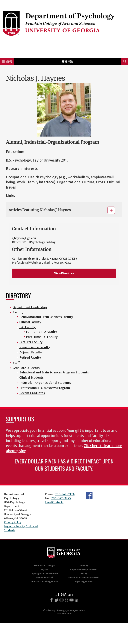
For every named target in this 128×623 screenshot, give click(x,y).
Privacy (83, 573)
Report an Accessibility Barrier (83, 577)
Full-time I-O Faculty (41, 332)
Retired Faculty (30, 357)
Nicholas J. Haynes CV (49, 258)
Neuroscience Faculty (34, 347)
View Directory (64, 273)
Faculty (18, 312)
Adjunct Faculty (30, 352)
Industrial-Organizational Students (45, 383)
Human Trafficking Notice (44, 581)
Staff (16, 363)
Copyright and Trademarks (44, 573)
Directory (83, 565)
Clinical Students (31, 377)
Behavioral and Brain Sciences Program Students (54, 372)
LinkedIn (47, 262)
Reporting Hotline (83, 581)
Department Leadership (30, 307)
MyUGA (44, 569)
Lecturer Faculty (30, 342)
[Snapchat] (66, 600)
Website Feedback (45, 577)
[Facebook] (52, 600)
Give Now (67, 61)
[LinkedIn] (76, 600)
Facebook (89, 495)
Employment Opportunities (83, 569)
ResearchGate (62, 262)
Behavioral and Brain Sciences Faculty (46, 317)
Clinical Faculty (30, 322)
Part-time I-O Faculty (42, 337)
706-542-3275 (61, 498)
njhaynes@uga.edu (24, 238)
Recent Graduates (32, 393)
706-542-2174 (64, 494)
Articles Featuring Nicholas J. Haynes (40, 210)
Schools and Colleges (44, 565)
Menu (7, 61)
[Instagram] (62, 600)
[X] (56, 600)
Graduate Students (26, 368)
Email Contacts (54, 502)
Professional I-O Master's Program (44, 388)
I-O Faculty (27, 327)
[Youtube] (72, 600)
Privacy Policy (12, 522)
